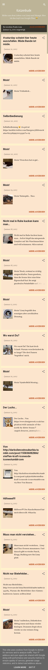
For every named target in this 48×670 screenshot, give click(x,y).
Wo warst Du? (11, 335)
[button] (43, 38)
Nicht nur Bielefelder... (16, 573)
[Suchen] (44, 5)
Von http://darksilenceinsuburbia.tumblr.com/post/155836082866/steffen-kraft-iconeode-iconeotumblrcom (21, 453)
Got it (32, 667)
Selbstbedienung (13, 116)
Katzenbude (24, 11)
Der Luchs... (10, 407)
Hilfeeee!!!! (9, 498)
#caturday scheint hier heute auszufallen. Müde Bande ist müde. (20, 41)
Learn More (20, 667)
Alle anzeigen (37, 27)
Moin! (6, 80)
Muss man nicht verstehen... (19, 534)
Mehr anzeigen (37, 71)
